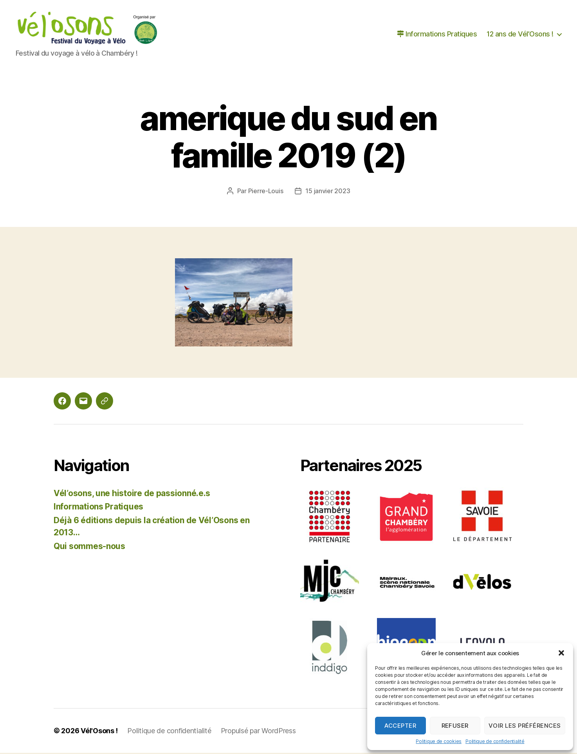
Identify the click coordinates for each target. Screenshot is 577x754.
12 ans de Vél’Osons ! (520, 35)
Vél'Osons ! (99, 732)
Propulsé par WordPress (258, 732)
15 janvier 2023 (327, 192)
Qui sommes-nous (89, 547)
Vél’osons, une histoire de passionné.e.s (132, 494)
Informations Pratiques (437, 35)
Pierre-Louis (265, 192)
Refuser (455, 725)
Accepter (400, 725)
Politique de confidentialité (494, 741)
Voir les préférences (525, 725)
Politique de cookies (439, 741)
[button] (561, 653)
